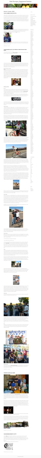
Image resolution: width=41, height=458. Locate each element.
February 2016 (32, 38)
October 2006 (32, 128)
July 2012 (31, 64)
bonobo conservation (26, 91)
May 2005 (31, 140)
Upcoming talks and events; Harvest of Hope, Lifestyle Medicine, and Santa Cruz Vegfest (33, 21)
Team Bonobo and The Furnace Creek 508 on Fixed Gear (15, 50)
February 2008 (32, 113)
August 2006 (32, 130)
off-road (31, 171)
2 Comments (8, 369)
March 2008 (32, 112)
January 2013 (32, 60)
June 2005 (31, 139)
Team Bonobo (8, 20)
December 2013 (32, 51)
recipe (31, 176)
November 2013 (32, 52)
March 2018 (32, 33)
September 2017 (32, 34)
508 (6, 369)
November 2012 (32, 61)
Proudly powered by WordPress (20, 456)
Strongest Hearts (19, 8)
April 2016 (31, 37)
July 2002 (31, 152)
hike (6, 430)
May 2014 (31, 47)
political (31, 172)
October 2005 (32, 137)
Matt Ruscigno (9, 373)
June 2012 (31, 65)
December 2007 (32, 115)
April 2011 (31, 78)
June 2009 (31, 98)
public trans (32, 173)
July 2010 (31, 86)
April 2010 (31, 89)
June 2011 (31, 76)
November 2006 (32, 127)
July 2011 (31, 75)
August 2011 (32, 74)
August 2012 (32, 63)
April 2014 (31, 48)
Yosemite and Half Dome (9, 372)
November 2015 (32, 39)
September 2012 (32, 62)
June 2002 (31, 153)
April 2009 (31, 100)
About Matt (29, 8)
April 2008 (31, 111)
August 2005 (32, 138)
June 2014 (31, 46)
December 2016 (32, 35)
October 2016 (32, 36)
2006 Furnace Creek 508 (6, 86)
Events (11, 8)
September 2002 (32, 150)
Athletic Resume (15, 8)
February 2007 (32, 124)
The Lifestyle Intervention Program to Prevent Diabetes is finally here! (33, 25)
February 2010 (32, 91)
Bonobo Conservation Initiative (14, 365)
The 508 (4, 69)
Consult (23, 8)
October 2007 (32, 117)
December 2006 (32, 126)
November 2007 (32, 116)
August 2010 (32, 85)
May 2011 (31, 77)
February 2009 (32, 102)
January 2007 (32, 125)
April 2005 (31, 141)
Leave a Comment (9, 430)
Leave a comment (13, 373)
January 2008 (32, 114)
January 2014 (32, 50)
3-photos (31, 158)
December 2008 (32, 104)
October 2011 (32, 72)
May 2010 (31, 88)
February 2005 (32, 143)
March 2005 (32, 142)
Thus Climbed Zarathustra (10, 13)
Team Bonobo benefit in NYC (10, 434)
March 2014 (32, 49)
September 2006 (32, 129)
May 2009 (31, 99)
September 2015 (32, 40)
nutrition (31, 170)
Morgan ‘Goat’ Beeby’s (15, 52)
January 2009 (32, 103)
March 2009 (32, 101)
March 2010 (32, 90)
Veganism (26, 8)
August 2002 (32, 151)
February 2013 (32, 59)
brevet (31, 162)
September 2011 (32, 73)
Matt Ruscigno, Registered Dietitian (20, 1)
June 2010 (31, 87)
